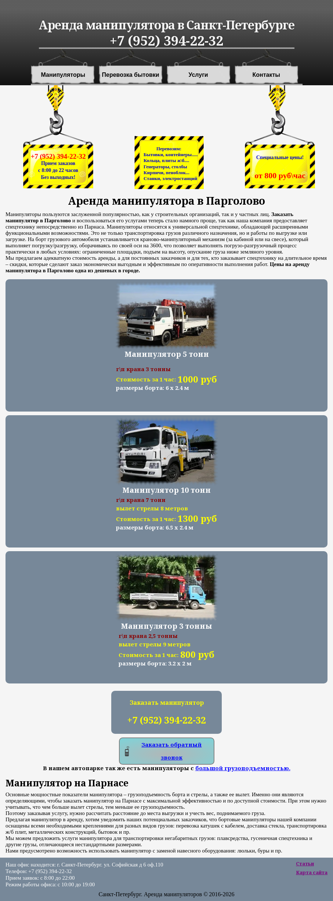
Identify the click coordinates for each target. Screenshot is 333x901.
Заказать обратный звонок (171, 751)
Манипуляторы (63, 75)
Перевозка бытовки (130, 75)
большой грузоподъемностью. (242, 768)
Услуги (198, 75)
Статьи (305, 863)
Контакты (266, 75)
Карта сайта (311, 872)
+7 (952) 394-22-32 (58, 156)
